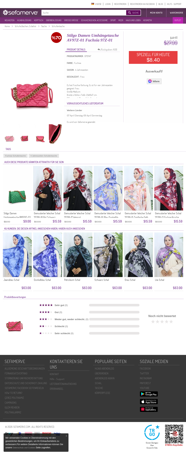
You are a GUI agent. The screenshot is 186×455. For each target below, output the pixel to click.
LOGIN (107, 4)
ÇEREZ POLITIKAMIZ (14, 397)
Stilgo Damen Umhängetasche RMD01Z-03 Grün (17, 217)
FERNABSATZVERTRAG (16, 373)
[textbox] (80, 13)
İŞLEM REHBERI (12, 407)
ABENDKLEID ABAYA (105, 378)
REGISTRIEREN (120, 4)
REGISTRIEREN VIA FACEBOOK (142, 4)
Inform (154, 81)
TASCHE (99, 388)
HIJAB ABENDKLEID (104, 368)
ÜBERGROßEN (101, 373)
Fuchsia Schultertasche (15, 156)
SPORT (113, 20)
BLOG (160, 4)
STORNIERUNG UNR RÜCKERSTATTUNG (24, 378)
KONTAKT (54, 374)
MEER (120, 20)
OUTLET (177, 20)
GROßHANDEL (56, 388)
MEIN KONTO (156, 12)
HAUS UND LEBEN (133, 20)
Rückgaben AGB (108, 49)
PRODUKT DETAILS (76, 49)
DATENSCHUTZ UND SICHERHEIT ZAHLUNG (26, 383)
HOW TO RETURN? (13, 392)
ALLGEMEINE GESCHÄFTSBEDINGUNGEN (25, 368)
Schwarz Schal (101, 279)
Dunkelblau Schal (42, 279)
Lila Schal (159, 279)
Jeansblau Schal (11, 279)
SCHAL (98, 383)
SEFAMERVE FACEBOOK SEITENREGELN (24, 388)
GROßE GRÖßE (71, 20)
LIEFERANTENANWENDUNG (63, 383)
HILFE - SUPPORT (174, 4)
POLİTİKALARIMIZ (13, 412)
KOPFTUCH (38, 20)
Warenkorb (176, 12)
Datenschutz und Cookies (24, 448)
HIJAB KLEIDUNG (24, 20)
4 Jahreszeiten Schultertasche (43, 156)
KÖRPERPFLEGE (102, 392)
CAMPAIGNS (11, 402)
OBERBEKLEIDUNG (53, 20)
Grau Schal (130, 279)
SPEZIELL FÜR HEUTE (153, 57)
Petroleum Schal (72, 279)
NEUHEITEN (9, 20)
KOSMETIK (147, 20)
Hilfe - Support (57, 379)
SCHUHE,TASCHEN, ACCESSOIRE (94, 20)
